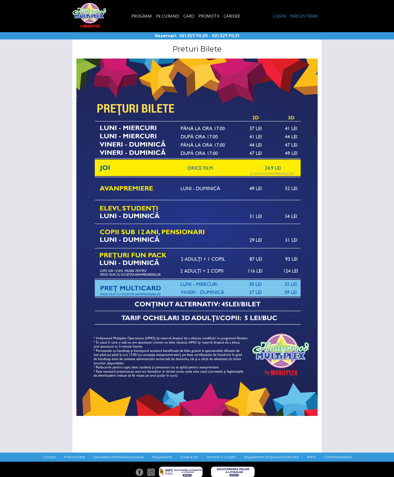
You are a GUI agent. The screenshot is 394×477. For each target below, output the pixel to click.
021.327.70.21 (225, 35)
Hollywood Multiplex (89, 15)
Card (188, 16)
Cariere (232, 16)
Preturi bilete (74, 457)
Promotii (209, 16)
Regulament (162, 457)
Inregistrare (304, 16)
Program (141, 16)
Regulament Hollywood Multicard (271, 457)
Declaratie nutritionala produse (118, 457)
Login (279, 16)
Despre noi (189, 457)
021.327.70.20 (193, 35)
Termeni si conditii (221, 457)
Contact (49, 457)
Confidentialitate (338, 457)
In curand (167, 16)
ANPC (311, 457)
